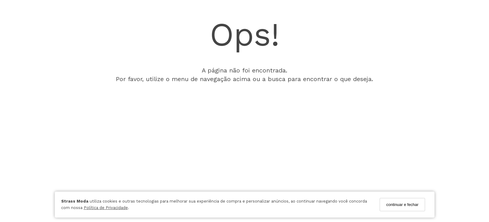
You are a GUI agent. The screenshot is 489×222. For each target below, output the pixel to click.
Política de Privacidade (106, 207)
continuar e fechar (402, 204)
